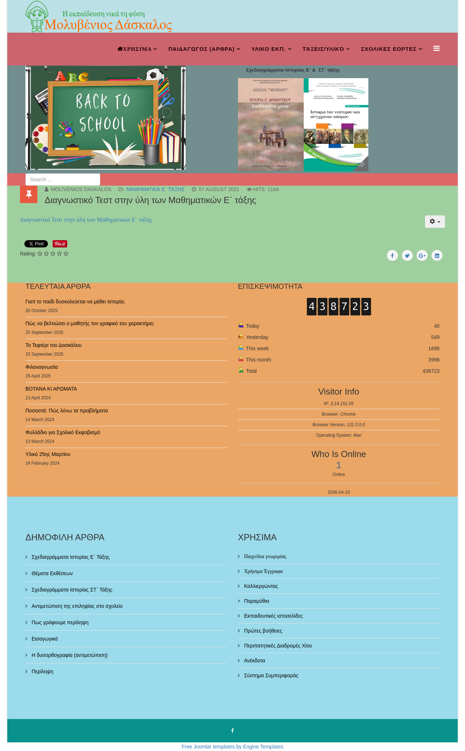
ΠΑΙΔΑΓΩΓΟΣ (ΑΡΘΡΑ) (201, 49)
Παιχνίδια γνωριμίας (264, 556)
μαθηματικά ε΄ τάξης (155, 189)
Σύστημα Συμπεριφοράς (270, 675)
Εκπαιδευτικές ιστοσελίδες (273, 616)
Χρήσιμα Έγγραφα (263, 571)
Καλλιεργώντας (260, 586)
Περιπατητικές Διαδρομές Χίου (277, 646)
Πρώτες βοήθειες (262, 631)
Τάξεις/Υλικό (323, 49)
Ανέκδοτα (254, 660)
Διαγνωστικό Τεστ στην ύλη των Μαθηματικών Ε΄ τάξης (86, 220)
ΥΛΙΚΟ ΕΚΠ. (268, 49)
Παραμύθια (256, 601)
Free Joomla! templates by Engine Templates (232, 747)
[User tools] (435, 221)
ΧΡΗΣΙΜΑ (137, 49)
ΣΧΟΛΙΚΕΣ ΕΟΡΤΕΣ (389, 49)
